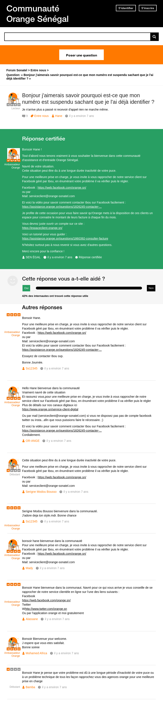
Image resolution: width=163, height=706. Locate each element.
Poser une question (81, 55)
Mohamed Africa (36, 653)
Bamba (30, 687)
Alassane (32, 619)
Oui (26, 288)
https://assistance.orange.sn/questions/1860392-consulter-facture (65, 238)
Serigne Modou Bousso (41, 491)
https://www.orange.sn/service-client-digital (50, 409)
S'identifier (125, 8)
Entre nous (41, 116)
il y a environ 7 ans (60, 257)
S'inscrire (147, 8)
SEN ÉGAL (33, 257)
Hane (58, 116)
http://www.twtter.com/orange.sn (46, 609)
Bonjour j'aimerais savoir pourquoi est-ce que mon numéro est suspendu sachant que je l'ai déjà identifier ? (88, 98)
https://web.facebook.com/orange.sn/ (62, 187)
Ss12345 (31, 368)
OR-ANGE (32, 440)
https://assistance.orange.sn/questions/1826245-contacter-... (62, 206)
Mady (29, 568)
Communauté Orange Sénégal (37, 13)
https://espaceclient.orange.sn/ (42, 228)
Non (151, 288)
